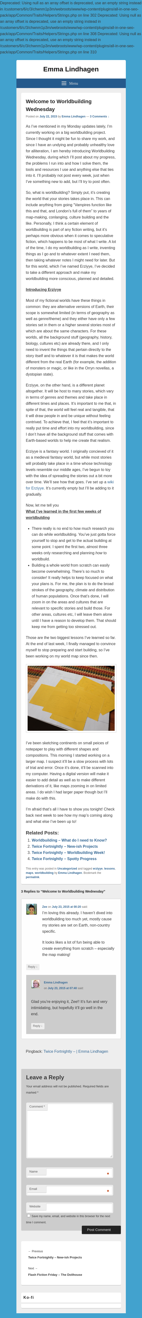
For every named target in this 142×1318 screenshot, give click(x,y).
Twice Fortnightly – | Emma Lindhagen (76, 1051)
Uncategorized (67, 868)
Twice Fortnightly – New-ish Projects (65, 846)
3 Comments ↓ (99, 116)
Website (35, 1206)
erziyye (98, 868)
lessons (109, 868)
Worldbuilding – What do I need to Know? (69, 840)
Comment (37, 1106)
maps (29, 873)
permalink (32, 877)
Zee (44, 906)
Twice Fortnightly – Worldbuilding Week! (68, 853)
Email (33, 1189)
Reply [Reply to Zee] (33, 967)
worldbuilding (44, 873)
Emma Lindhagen (71, 69)
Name (33, 1171)
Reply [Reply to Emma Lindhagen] (38, 1026)
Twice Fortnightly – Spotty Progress (64, 859)
